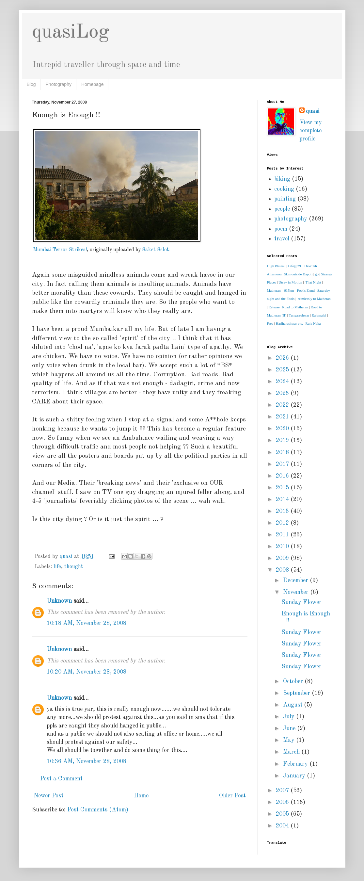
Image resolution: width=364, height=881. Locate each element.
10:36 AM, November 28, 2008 (86, 761)
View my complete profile (310, 131)
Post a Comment (61, 779)
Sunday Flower (301, 602)
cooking (284, 189)
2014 (283, 499)
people (282, 209)
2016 (283, 476)
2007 (283, 790)
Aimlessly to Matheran (314, 299)
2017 (283, 464)
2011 (283, 535)
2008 (283, 570)
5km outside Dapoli (298, 274)
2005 (283, 814)
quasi (313, 111)
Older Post (232, 796)
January (295, 776)
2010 (283, 546)
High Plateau (276, 266)
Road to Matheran (295, 307)
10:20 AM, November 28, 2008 (86, 672)
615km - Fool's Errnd (299, 290)
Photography (58, 84)
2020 (283, 429)
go (317, 274)
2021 (283, 417)
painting (285, 199)
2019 (283, 440)
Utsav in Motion (290, 282)
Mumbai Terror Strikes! (60, 250)
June (290, 728)
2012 (283, 523)
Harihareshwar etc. (289, 323)
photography (290, 219)
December (296, 580)
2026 (283, 358)
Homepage (92, 84)
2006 (283, 802)
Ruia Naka (313, 323)
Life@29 (294, 266)
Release (273, 307)
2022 (283, 405)
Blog (31, 84)
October (294, 681)
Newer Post (48, 796)
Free (270, 323)
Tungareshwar (299, 315)
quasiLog (70, 32)
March (292, 752)
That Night (313, 282)
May (289, 740)
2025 (283, 370)
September (297, 693)
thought (73, 566)
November (296, 592)
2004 (283, 826)
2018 (283, 452)
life (57, 566)
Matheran (274, 290)
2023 (283, 393)
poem (280, 229)
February (296, 764)
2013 (283, 511)
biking (282, 179)
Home (141, 796)
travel (281, 239)
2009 (283, 558)
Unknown (59, 601)
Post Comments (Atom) (97, 810)
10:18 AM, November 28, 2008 (86, 623)
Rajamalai (319, 315)
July (289, 717)
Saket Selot (155, 250)
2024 (283, 381)
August (293, 705)
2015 (283, 488)
